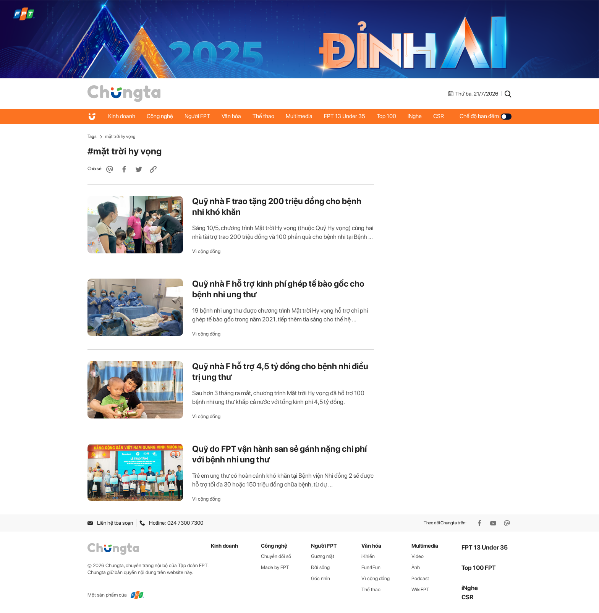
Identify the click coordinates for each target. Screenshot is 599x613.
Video (417, 556)
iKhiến (368, 556)
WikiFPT (420, 589)
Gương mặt (322, 556)
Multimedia (299, 116)
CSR (438, 116)
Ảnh (415, 567)
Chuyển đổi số (276, 556)
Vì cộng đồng (206, 251)
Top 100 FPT (478, 567)
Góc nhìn (320, 578)
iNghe (415, 116)
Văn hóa (231, 116)
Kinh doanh (121, 116)
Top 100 (386, 116)
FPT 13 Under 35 (344, 116)
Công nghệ (160, 116)
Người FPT (197, 116)
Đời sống (320, 567)
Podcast (420, 578)
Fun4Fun (370, 567)
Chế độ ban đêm (486, 116)
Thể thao (263, 116)
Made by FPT (275, 567)
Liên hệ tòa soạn (110, 523)
